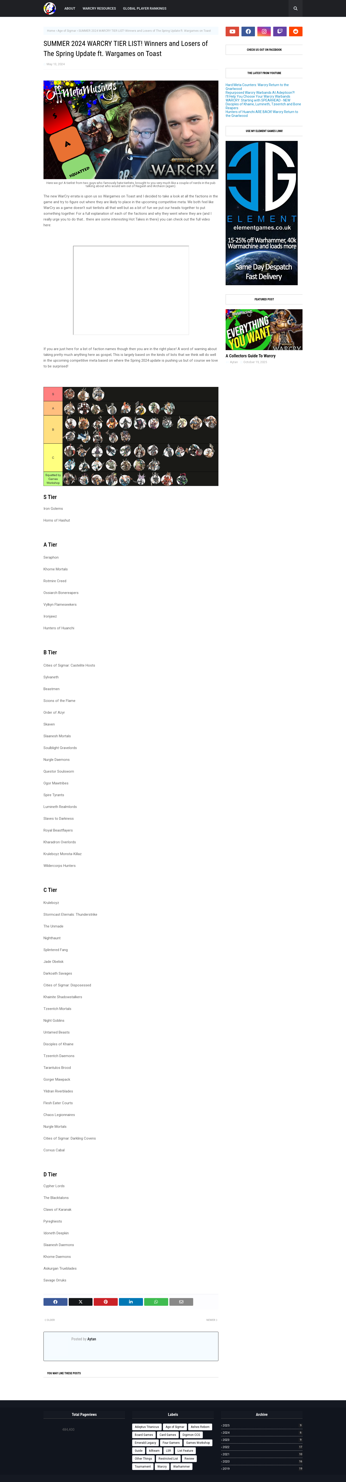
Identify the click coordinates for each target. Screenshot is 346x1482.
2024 (263, 1432)
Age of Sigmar (66, 30)
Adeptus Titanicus (147, 1427)
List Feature (185, 1450)
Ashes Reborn (200, 1427)
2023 (263, 1440)
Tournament (143, 1466)
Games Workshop (198, 1442)
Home (51, 30)
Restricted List (168, 1458)
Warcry (162, 1466)
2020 (263, 1461)
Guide (138, 1450)
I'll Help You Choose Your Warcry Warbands (258, 96)
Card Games (168, 1435)
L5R (168, 1450)
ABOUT (69, 8)
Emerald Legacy (145, 1442)
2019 (263, 1468)
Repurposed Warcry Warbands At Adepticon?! (260, 93)
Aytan (91, 1339)
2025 (263, 1425)
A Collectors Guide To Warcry (251, 355)
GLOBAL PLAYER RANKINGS (144, 8)
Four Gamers (171, 1442)
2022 (263, 1447)
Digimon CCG (191, 1435)
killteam (154, 1450)
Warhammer (181, 1466)
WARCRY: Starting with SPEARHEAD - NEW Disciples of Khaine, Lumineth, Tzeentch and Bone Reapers (263, 104)
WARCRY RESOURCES (99, 8)
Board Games (144, 1435)
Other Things (143, 1458)
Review (189, 1458)
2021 (263, 1454)
